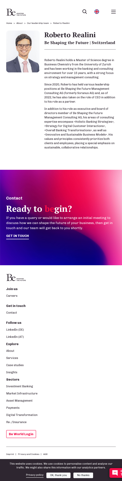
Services (12, 358)
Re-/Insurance (16, 422)
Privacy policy (35, 474)
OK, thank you (58, 475)
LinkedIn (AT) (15, 337)
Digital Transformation (21, 415)
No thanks (83, 475)
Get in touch (17, 236)
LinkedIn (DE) (15, 329)
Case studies (15, 365)
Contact (11, 312)
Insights (11, 372)
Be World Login (21, 434)
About (10, 351)
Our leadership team (38, 23)
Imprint (10, 454)
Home (9, 23)
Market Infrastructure (21, 393)
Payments (13, 408)
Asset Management (19, 400)
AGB (45, 454)
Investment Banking (19, 386)
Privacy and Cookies (28, 454)
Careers (11, 296)
